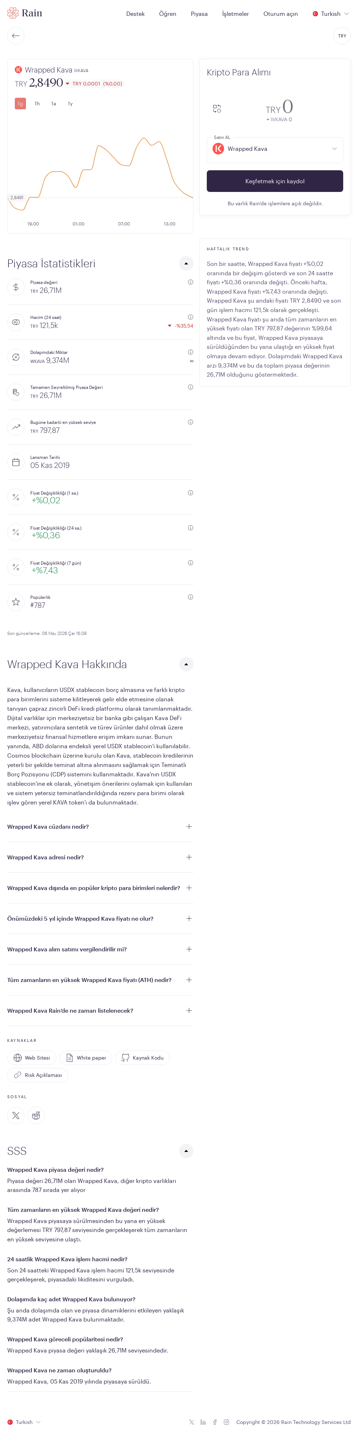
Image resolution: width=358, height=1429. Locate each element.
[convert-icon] (217, 109)
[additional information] (190, 282)
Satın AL (222, 137)
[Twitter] (16, 1115)
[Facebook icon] (215, 1422)
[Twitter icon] (192, 1422)
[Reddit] (36, 1115)
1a (53, 103)
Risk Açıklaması (37, 1075)
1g (20, 103)
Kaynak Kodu (142, 1057)
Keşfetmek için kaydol (275, 180)
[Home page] (24, 13)
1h (37, 103)
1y (70, 103)
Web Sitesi (31, 1057)
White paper (85, 1057)
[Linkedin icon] (203, 1422)
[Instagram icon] (226, 1422)
